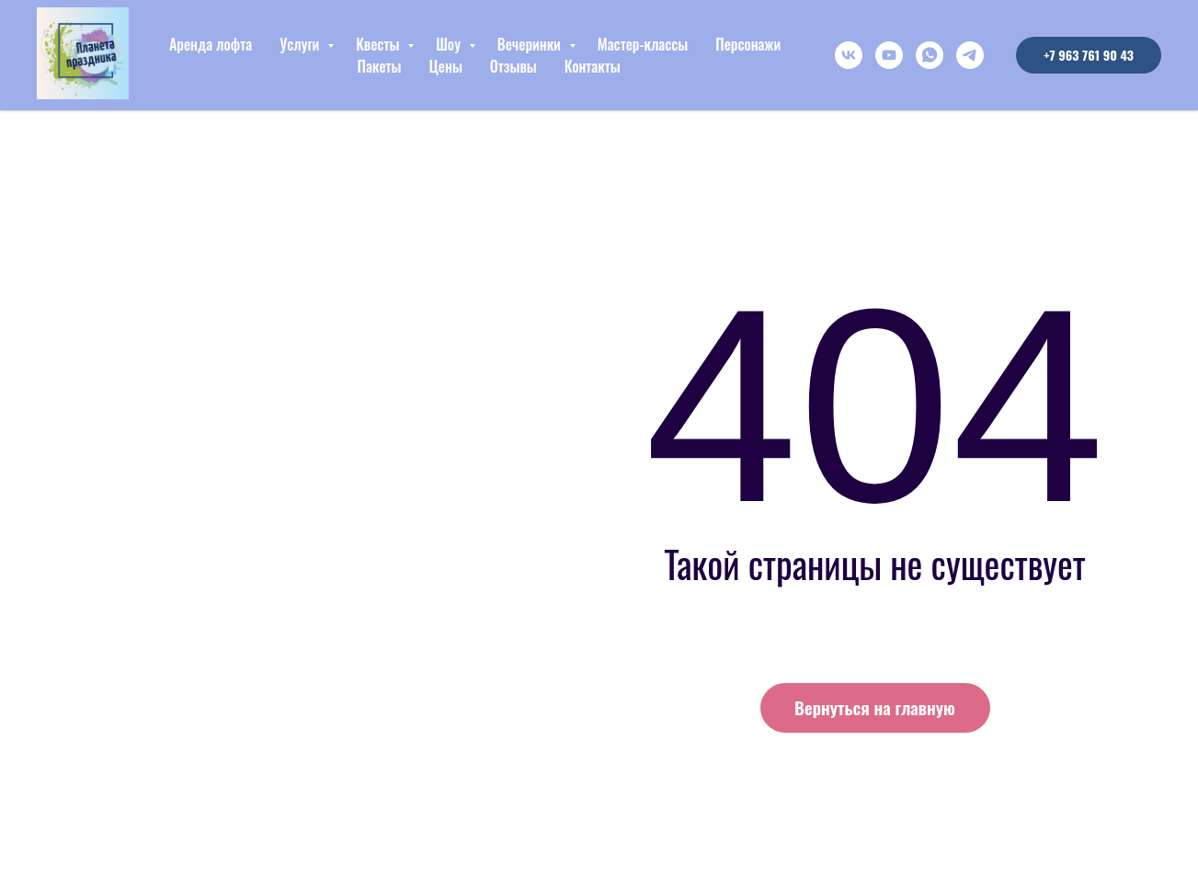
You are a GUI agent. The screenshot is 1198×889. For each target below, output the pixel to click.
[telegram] (970, 55)
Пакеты (380, 66)
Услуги (301, 44)
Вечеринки (531, 44)
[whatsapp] (929, 55)
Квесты (379, 44)
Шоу (450, 44)
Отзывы (513, 66)
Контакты (593, 66)
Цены (445, 66)
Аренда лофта (210, 44)
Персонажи (748, 44)
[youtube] (889, 55)
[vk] (848, 55)
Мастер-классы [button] (643, 44)
